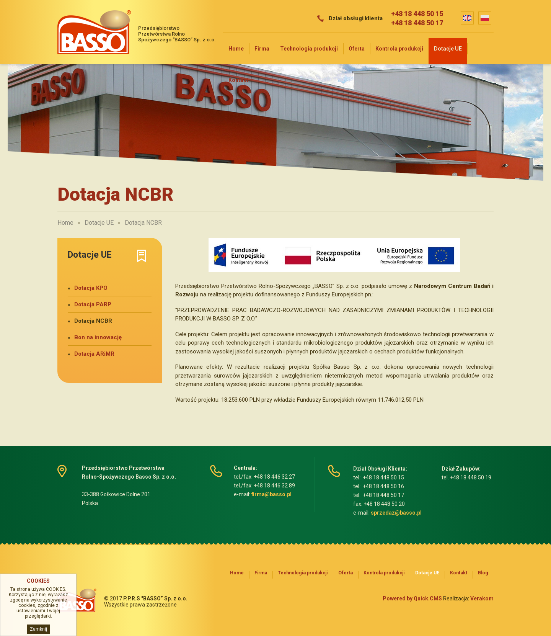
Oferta (357, 49)
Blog (483, 573)
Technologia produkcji (309, 49)
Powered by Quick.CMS (412, 598)
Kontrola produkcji (399, 49)
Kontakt (238, 80)
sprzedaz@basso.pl (396, 513)
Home (236, 49)
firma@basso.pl (271, 494)
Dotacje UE (448, 49)
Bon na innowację (98, 337)
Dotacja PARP (92, 304)
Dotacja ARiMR (94, 353)
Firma (261, 49)
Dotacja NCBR (143, 222)
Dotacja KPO (91, 287)
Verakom (482, 598)
